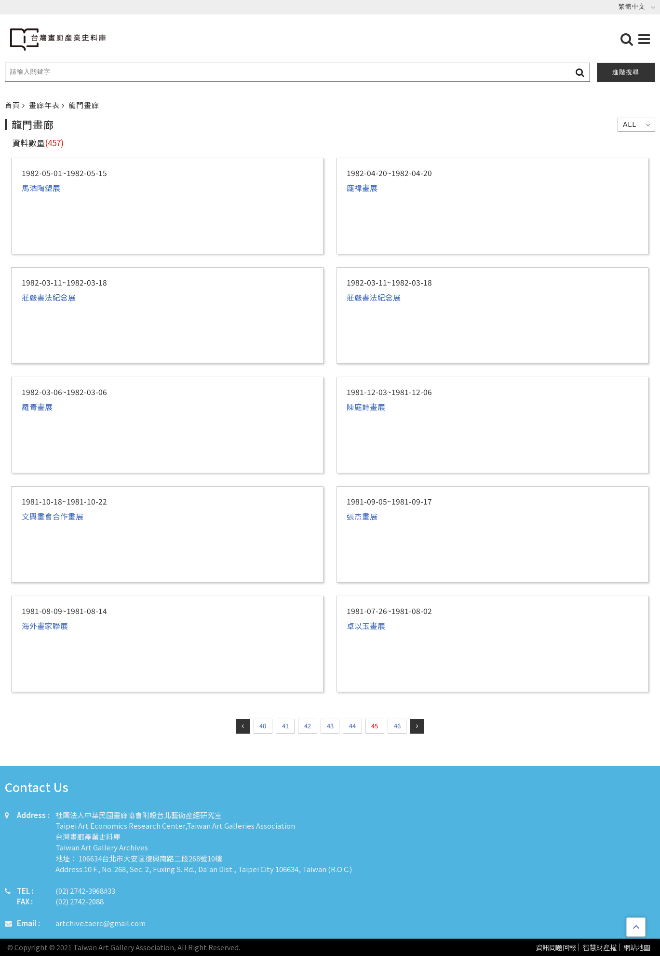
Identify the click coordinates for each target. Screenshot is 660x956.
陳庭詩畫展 (366, 406)
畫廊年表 (45, 105)
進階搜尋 (625, 72)
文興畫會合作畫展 (52, 516)
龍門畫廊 (83, 105)
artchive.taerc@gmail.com (100, 923)
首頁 (13, 105)
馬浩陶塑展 (41, 187)
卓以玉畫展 (366, 625)
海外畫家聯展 (45, 625)
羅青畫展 (37, 406)
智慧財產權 (600, 947)
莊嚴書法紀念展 (49, 297)
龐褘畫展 (362, 187)
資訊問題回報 (556, 947)
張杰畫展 (362, 516)
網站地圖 (636, 947)
